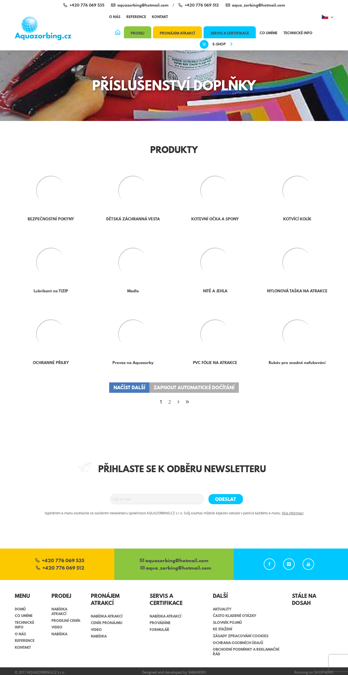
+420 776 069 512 (60, 568)
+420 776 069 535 (59, 561)
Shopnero (323, 672)
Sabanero (197, 672)
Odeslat (225, 499)
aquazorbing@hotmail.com (174, 561)
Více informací (292, 513)
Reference (136, 16)
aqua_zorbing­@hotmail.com (175, 568)
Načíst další (129, 387)
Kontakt (160, 16)
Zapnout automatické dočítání (193, 387)
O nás (114, 16)
